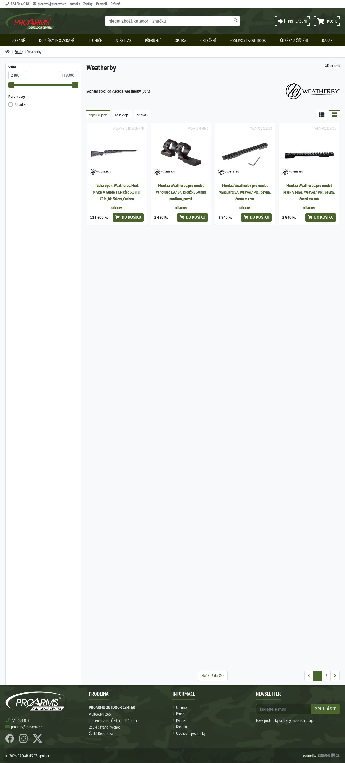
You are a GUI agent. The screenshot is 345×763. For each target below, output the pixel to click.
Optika (180, 40)
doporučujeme (98, 115)
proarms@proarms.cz (49, 3)
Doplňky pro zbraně (57, 40)
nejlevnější (122, 115)
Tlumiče (95, 40)
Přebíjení (153, 40)
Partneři (101, 3)
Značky (88, 3)
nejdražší (143, 115)
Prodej (180, 713)
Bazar (327, 40)
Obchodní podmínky (190, 733)
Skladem (21, 104)
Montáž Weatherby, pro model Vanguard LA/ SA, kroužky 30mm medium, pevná (181, 192)
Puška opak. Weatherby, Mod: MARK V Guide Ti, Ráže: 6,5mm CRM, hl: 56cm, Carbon (117, 192)
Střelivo (123, 40)
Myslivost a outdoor (248, 40)
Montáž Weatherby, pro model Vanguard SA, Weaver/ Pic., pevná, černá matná (245, 192)
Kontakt (75, 3)
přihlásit (325, 709)
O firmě (115, 3)
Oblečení (208, 40)
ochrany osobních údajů (296, 720)
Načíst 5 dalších (213, 675)
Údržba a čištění (294, 40)
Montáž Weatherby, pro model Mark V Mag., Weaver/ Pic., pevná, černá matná (309, 192)
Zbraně (18, 40)
